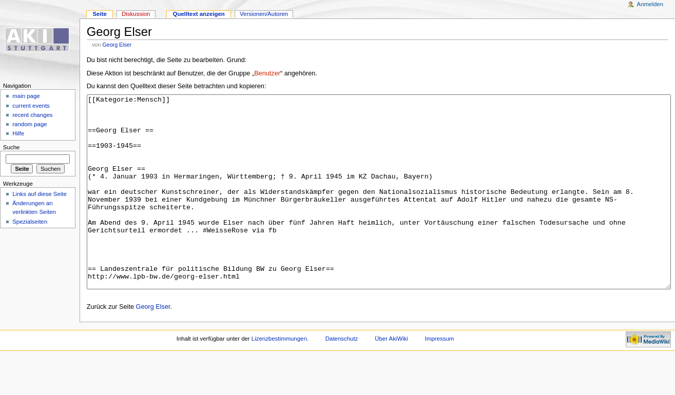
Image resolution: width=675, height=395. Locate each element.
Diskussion (136, 14)
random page (29, 124)
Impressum (439, 377)
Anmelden (650, 4)
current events (31, 106)
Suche (11, 147)
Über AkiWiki (391, 377)
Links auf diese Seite (39, 194)
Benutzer (267, 73)
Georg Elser (116, 45)
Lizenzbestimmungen (279, 377)
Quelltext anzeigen (199, 14)
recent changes (32, 115)
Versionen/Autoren (264, 14)
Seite (99, 14)
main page (26, 96)
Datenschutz (341, 377)
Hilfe (18, 133)
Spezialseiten (29, 222)
